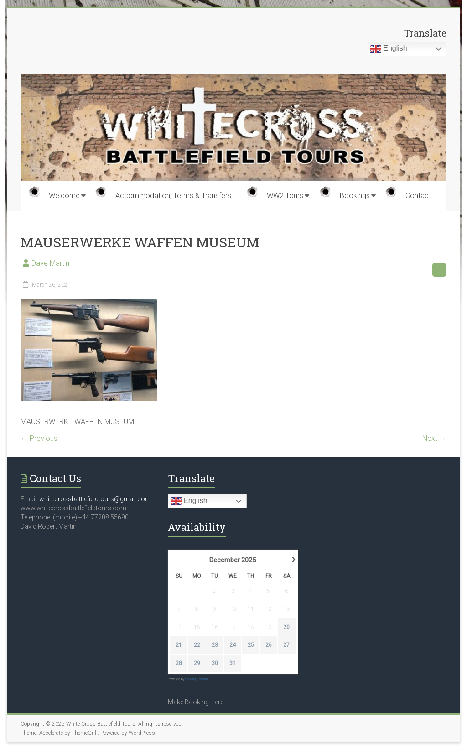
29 (196, 663)
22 (196, 645)
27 (286, 645)
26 (268, 645)
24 (232, 645)
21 (179, 645)
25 (250, 645)
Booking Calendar (196, 679)
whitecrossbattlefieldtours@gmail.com (95, 499)
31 (232, 663)
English (388, 48)
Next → (434, 438)
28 (179, 663)
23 (215, 645)
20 (286, 627)
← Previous (39, 438)
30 (215, 663)
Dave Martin (50, 263)
